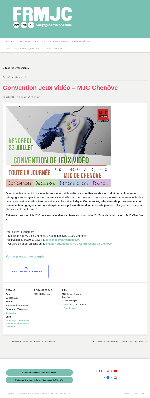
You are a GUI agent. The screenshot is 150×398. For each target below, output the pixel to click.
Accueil (10, 41)
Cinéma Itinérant (81, 41)
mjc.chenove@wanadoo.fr (62, 239)
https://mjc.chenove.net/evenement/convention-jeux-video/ (17, 323)
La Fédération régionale (31, 41)
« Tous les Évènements (16, 68)
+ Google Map (69, 308)
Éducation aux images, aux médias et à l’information (34, 49)
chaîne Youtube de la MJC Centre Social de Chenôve (79, 243)
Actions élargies (58, 41)
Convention (11, 313)
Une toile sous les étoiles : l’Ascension (34, 341)
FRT (142, 393)
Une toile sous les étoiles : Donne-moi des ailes (117, 341)
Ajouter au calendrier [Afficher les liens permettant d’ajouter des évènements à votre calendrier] (27, 271)
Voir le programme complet (25, 256)
